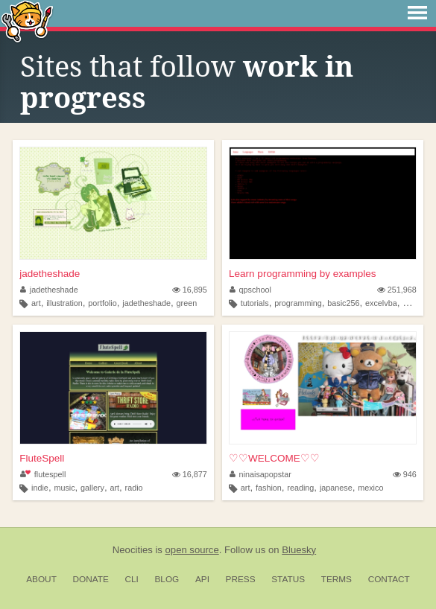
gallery (92, 487)
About (41, 579)
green (187, 303)
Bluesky (299, 549)
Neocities (133, 549)
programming (298, 303)
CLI (131, 579)
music (64, 487)
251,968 (397, 289)
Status (288, 579)
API (202, 579)
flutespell (43, 474)
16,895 (189, 289)
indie (39, 487)
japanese (336, 487)
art (36, 303)
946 (405, 474)
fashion (269, 487)
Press (241, 579)
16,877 (189, 474)
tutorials (255, 303)
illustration (64, 303)
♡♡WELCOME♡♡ (274, 458)
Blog (166, 579)
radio (134, 487)
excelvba (381, 303)
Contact (389, 579)
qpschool (250, 289)
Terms (336, 579)
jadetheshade (49, 273)
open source (192, 549)
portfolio (102, 303)
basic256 (343, 303)
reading (300, 487)
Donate (91, 579)
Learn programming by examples (302, 273)
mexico (370, 487)
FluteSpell (41, 458)
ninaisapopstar (260, 474)
